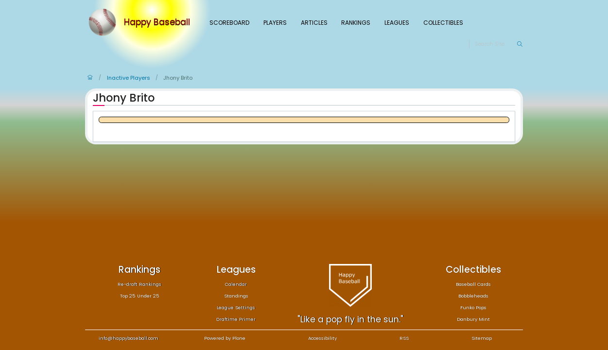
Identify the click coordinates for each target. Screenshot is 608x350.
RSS (404, 338)
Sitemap (481, 338)
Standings (236, 296)
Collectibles (443, 22)
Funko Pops (473, 307)
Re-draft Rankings (139, 284)
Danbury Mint (473, 319)
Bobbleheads (473, 296)
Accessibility (322, 338)
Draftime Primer (236, 319)
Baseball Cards (473, 284)
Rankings (355, 22)
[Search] (495, 44)
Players (275, 22)
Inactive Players (128, 78)
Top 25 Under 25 (139, 296)
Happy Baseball (157, 22)
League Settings (236, 307)
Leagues (396, 22)
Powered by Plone (224, 338)
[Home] (104, 22)
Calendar (236, 284)
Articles (314, 22)
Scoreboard (229, 22)
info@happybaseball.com (128, 338)
